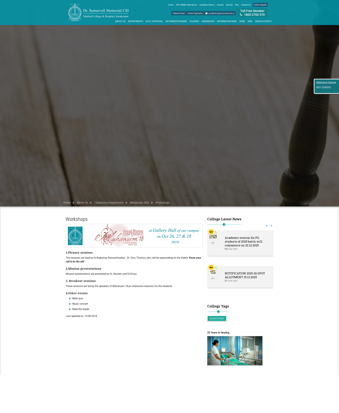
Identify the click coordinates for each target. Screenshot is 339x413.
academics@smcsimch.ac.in (219, 13)
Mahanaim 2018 (139, 202)
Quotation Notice (206, 5)
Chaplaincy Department (109, 202)
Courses (194, 21)
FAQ (237, 5)
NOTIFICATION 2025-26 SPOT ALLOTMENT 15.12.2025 (245, 275)
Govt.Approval (154, 21)
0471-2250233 (323, 87)
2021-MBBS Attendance (186, 5)
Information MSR (227, 21)
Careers (220, 5)
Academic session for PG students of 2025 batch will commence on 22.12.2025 (243, 241)
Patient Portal (179, 13)
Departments (135, 21)
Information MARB (176, 22)
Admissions (207, 22)
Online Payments (195, 13)
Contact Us (246, 5)
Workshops (162, 202)
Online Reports (260, 5)
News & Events (263, 21)
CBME (242, 22)
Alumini (229, 5)
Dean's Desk (217, 318)
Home (170, 5)
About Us (120, 21)
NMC (250, 21)
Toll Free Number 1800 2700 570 (252, 13)
